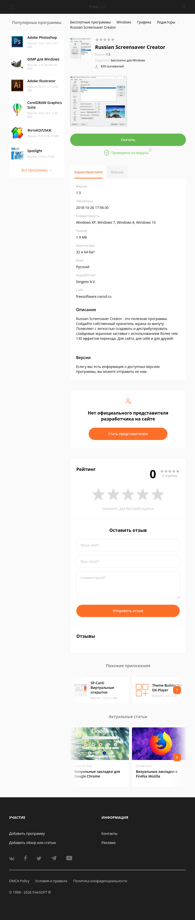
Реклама (108, 842)
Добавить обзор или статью (32, 842)
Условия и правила (51, 881)
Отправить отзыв (128, 610)
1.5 (102, 54)
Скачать (128, 139)
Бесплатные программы (90, 22)
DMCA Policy (19, 881)
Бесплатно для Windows (128, 60)
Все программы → (36, 170)
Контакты (109, 833)
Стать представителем (128, 433)
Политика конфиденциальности (100, 881)
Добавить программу (27, 833)
